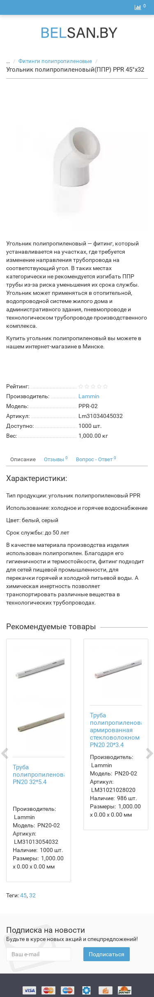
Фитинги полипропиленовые (55, 61)
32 (32, 895)
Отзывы (56, 458)
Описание (23, 459)
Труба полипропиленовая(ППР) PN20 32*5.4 (50, 775)
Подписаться (106, 954)
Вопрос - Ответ (96, 458)
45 (23, 895)
